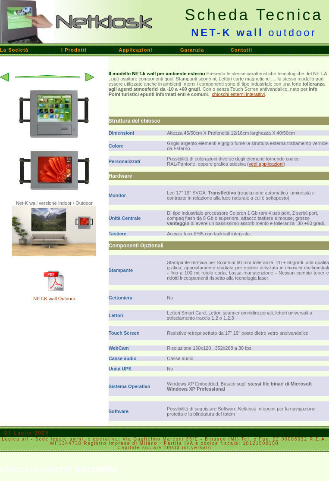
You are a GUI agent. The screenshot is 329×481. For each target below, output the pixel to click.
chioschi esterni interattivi (238, 94)
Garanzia (192, 49)
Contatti (241, 49)
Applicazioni (135, 49)
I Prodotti (74, 49)
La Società (14, 49)
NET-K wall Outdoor (54, 298)
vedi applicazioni (266, 163)
